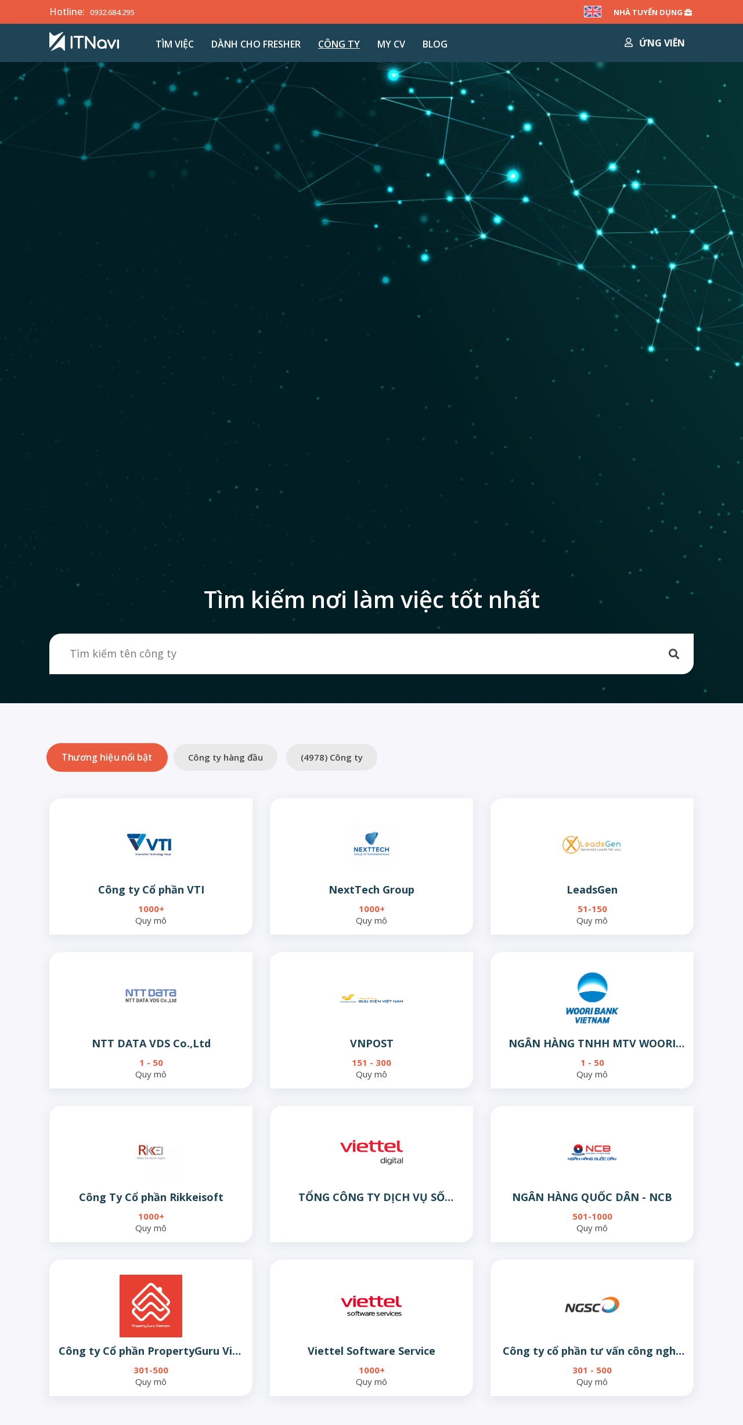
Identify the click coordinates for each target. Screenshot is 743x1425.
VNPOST (372, 1043)
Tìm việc (175, 44)
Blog (435, 44)
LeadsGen (592, 889)
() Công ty (332, 757)
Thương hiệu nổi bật (107, 757)
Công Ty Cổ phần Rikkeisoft (151, 1197)
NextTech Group (371, 889)
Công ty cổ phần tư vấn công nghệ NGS (592, 1351)
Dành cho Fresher (256, 44)
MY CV (391, 44)
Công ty (339, 44)
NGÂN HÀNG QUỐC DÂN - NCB (592, 1197)
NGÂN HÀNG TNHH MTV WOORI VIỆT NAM (592, 1043)
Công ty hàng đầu (225, 757)
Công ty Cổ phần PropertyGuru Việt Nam (151, 1351)
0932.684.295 (118, 11)
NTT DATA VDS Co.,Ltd (151, 1043)
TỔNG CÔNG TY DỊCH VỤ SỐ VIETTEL (371, 1197)
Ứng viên (655, 43)
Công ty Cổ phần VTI (151, 889)
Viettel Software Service (371, 1351)
